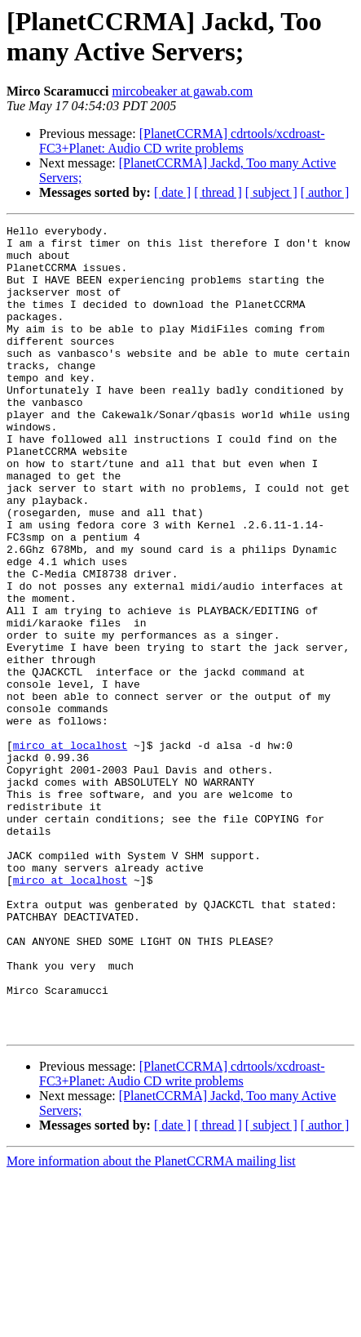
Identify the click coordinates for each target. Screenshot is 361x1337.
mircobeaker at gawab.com (182, 91)
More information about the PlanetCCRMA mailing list (151, 1323)
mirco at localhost (70, 850)
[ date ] (172, 192)
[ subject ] (271, 192)
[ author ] (325, 192)
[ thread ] (218, 192)
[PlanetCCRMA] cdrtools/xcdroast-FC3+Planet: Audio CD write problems (182, 141)
